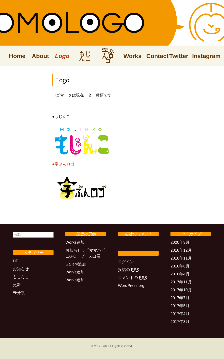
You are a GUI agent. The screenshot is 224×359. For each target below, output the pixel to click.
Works (132, 56)
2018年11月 (181, 258)
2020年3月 (180, 242)
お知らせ (21, 269)
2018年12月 (181, 250)
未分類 (19, 292)
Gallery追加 (75, 264)
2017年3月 (180, 321)
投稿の (128, 269)
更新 (17, 285)
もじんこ (85, 56)
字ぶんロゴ (108, 56)
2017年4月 (180, 313)
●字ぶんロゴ (63, 164)
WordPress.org (131, 285)
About (40, 56)
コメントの (132, 277)
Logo (62, 56)
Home (17, 56)
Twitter (178, 56)
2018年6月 (180, 266)
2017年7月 (180, 298)
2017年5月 (180, 306)
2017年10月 (181, 290)
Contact (155, 56)
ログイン (126, 262)
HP (15, 261)
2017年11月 (181, 282)
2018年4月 (180, 274)
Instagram (201, 56)
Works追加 (74, 242)
